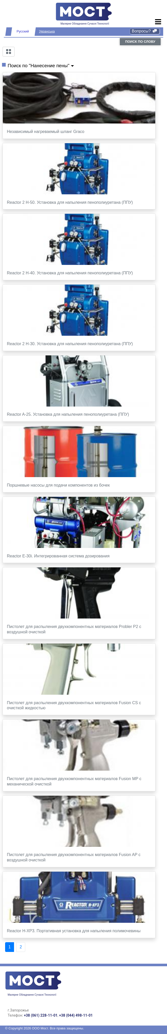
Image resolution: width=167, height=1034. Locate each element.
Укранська (47, 31)
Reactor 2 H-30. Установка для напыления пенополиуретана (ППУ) (70, 344)
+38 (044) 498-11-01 (76, 1015)
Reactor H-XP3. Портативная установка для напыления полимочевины (73, 931)
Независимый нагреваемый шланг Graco (45, 131)
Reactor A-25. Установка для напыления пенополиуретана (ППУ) (68, 414)
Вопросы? (145, 31)
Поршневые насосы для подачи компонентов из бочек (58, 485)
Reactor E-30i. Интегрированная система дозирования (58, 556)
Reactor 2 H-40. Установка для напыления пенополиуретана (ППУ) (70, 273)
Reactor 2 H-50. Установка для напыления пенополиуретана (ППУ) (70, 202)
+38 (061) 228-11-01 (41, 1015)
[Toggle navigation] (158, 22)
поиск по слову (140, 41)
